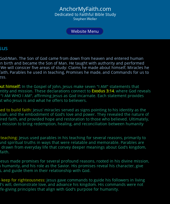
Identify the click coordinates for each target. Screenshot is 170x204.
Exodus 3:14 (103, 91)
